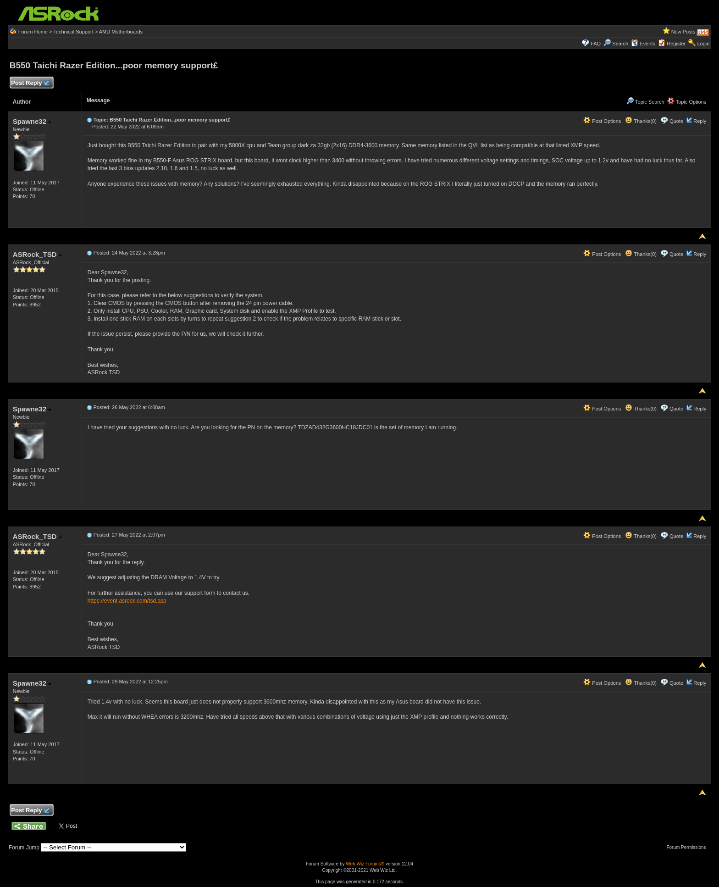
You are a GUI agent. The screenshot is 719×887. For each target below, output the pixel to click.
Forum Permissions (688, 847)
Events (643, 43)
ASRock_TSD (37, 254)
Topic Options (687, 102)
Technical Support (73, 31)
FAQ (596, 43)
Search (620, 43)
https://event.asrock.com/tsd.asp (127, 601)
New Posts (683, 31)
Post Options (602, 121)
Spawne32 (32, 121)
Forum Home (33, 31)
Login (703, 43)
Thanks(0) (640, 121)
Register (676, 43)
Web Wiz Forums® (365, 863)
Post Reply (30, 83)
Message (98, 100)
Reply (699, 121)
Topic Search (645, 102)
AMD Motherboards (121, 31)
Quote (676, 121)
